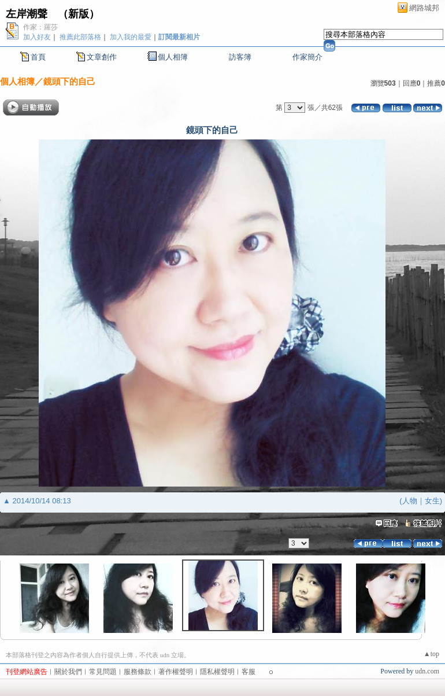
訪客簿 (240, 57)
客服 (248, 672)
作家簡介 (307, 57)
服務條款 (137, 672)
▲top (431, 654)
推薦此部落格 (80, 37)
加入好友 (37, 37)
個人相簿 (173, 57)
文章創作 (102, 57)
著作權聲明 (175, 672)
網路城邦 (424, 7)
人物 (409, 500)
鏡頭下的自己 (69, 81)
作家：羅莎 (40, 27)
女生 (432, 500)
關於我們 (68, 672)
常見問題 (103, 672)
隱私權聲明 (217, 672)
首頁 (38, 57)
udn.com (427, 671)
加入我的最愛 (130, 37)
